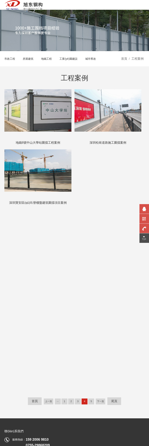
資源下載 (66, 342)
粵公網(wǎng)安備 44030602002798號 (122, 417)
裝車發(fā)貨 (110, 342)
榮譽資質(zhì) (87, 354)
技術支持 (139, 421)
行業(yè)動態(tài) (113, 348)
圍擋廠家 (108, 359)
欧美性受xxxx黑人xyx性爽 (63, 443)
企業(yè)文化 (86, 342)
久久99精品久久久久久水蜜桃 (17, 432)
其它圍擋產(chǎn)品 (16, 359)
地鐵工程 (50, 68)
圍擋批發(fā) (110, 354)
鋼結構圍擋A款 (13, 337)
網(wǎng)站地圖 (116, 421)
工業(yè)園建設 (74, 68)
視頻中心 (66, 348)
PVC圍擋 (9, 348)
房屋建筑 (30, 68)
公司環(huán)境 (88, 365)
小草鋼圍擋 (11, 365)
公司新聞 (108, 337)
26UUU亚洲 (40, 443)
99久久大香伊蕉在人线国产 (16, 443)
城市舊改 (98, 68)
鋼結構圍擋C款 (13, 342)
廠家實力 (84, 348)
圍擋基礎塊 (11, 354)
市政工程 (10, 68)
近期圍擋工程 (111, 365)
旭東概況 (84, 337)
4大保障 (65, 337)
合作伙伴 (84, 359)
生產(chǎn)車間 (88, 371)
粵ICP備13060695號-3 (83, 417)
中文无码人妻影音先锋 (92, 443)
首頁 (124, 68)
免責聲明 (94, 421)
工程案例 (137, 68)
